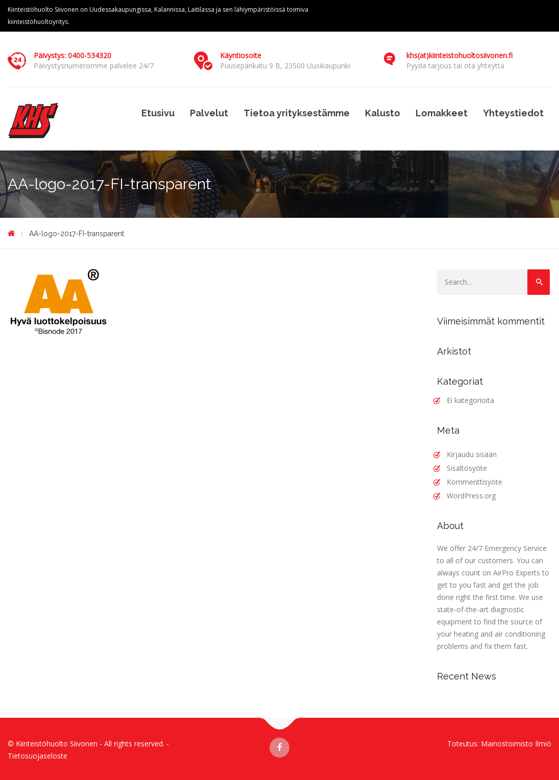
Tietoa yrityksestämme (297, 113)
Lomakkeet (442, 113)
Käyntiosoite (240, 55)
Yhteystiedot (513, 113)
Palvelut (209, 113)
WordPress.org (471, 495)
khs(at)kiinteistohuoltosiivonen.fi (459, 55)
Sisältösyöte (467, 468)
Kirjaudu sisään (472, 454)
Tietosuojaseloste (37, 756)
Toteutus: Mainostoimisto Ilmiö (499, 743)
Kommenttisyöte (474, 482)
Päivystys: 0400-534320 (72, 55)
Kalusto (382, 113)
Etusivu (158, 113)
